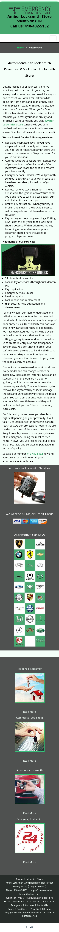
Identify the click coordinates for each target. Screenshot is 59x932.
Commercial (33, 901)
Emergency (16, 905)
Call (29, 927)
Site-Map (46, 909)
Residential (18, 901)
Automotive (48, 901)
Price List (35, 909)
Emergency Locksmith (29, 819)
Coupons (29, 905)
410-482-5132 (37, 26)
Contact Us (42, 905)
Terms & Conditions (17, 909)
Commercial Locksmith (29, 717)
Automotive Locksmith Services (29, 468)
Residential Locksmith (29, 669)
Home (20, 47)
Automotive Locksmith (29, 770)
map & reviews (37, 886)
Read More (29, 711)
